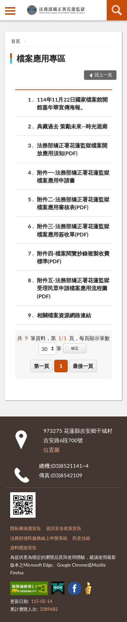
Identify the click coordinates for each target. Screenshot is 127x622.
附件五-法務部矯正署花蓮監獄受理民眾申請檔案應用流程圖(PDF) (73, 287)
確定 (75, 348)
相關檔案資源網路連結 (64, 315)
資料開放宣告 (23, 547)
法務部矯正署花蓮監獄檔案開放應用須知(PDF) (72, 148)
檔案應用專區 (41, 58)
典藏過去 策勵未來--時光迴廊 (72, 126)
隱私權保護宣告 (25, 528)
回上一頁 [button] (103, 74)
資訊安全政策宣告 (63, 528)
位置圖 (51, 449)
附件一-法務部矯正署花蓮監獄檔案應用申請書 (73, 175)
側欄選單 (10, 11)
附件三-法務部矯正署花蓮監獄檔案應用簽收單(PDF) (73, 229)
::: (5, 5)
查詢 (117, 10)
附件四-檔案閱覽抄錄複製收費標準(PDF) (73, 256)
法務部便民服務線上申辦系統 (38, 538)
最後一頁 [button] (83, 366)
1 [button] (61, 366)
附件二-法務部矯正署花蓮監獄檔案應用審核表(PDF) (73, 202)
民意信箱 (81, 538)
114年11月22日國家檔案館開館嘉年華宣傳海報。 (72, 102)
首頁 (15, 41)
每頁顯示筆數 (94, 338)
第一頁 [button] (41, 366)
